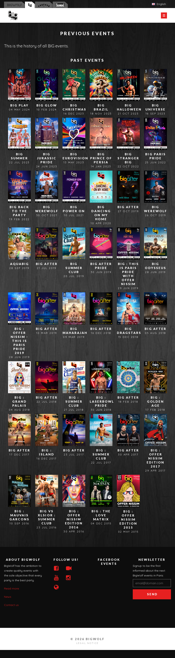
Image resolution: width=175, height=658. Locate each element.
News (7, 597)
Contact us (11, 605)
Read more (11, 588)
